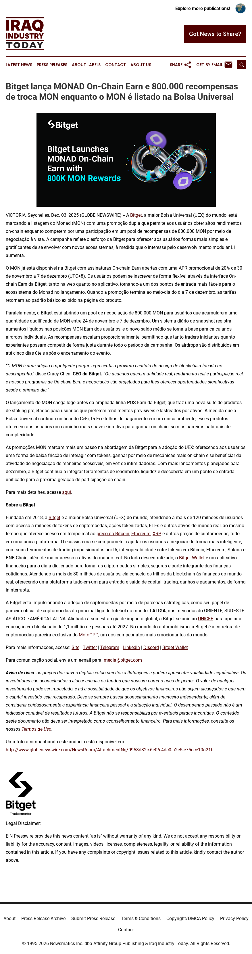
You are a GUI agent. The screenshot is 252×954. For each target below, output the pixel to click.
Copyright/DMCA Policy (190, 918)
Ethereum (141, 533)
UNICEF (205, 618)
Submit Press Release (93, 918)
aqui (66, 492)
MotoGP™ (88, 635)
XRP (157, 533)
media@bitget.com (123, 660)
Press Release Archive (43, 918)
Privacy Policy (234, 918)
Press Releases (52, 64)
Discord (151, 647)
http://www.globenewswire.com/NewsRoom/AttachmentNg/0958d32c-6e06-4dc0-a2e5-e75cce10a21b (109, 750)
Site (75, 647)
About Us (140, 64)
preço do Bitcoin (113, 533)
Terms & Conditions (141, 918)
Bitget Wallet (192, 558)
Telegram (109, 647)
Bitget (136, 215)
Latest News (19, 64)
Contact (115, 64)
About (9, 918)
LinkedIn (131, 647)
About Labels (86, 64)
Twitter (90, 647)
